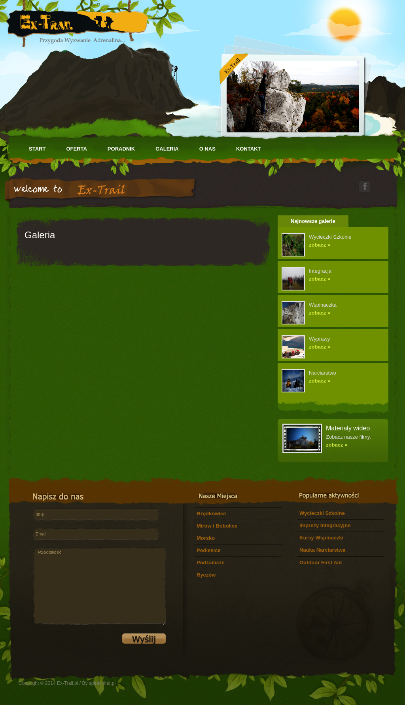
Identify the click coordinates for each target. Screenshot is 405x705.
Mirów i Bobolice (217, 526)
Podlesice (209, 550)
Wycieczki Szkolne (322, 513)
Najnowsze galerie (313, 221)
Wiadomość (99, 586)
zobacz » (319, 245)
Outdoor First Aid (320, 563)
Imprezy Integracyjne (324, 525)
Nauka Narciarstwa (322, 550)
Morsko (206, 538)
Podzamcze (211, 563)
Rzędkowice (211, 513)
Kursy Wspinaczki (321, 538)
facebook (364, 186)
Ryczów (206, 575)
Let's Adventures (77, 23)
